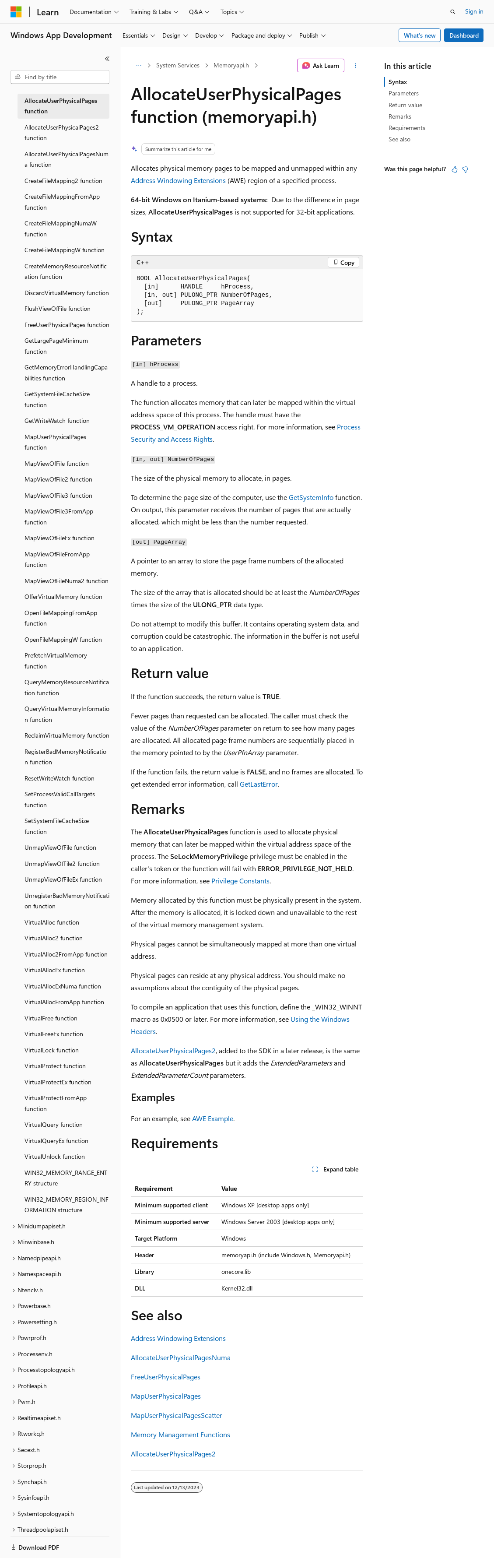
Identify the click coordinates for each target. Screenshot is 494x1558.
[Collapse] (107, 59)
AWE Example (212, 1118)
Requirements (407, 127)
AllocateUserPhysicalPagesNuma (181, 1357)
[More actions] (355, 66)
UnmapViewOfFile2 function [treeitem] (62, 863)
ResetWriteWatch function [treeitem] (60, 778)
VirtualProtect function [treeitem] (55, 1066)
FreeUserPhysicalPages (165, 1376)
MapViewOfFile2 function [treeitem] (58, 479)
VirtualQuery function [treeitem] (54, 1124)
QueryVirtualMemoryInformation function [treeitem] (67, 714)
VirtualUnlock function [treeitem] (55, 1156)
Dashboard (464, 35)
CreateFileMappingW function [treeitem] (65, 250)
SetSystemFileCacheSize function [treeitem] (57, 826)
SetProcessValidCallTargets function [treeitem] (60, 799)
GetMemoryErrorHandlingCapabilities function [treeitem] (66, 372)
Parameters (404, 93)
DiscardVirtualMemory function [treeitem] (67, 292)
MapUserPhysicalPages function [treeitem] (55, 442)
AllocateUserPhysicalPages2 (173, 1050)
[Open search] (453, 12)
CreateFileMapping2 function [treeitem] (63, 180)
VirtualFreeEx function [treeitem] (54, 1034)
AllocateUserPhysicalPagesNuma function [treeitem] (67, 159)
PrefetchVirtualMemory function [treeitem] (56, 660)
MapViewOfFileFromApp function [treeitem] (57, 559)
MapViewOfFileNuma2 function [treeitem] (67, 581)
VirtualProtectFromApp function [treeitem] (56, 1103)
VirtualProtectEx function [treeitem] (58, 1082)
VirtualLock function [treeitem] (52, 1050)
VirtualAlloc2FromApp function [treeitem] (66, 954)
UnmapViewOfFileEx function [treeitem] (63, 879)
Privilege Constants (240, 880)
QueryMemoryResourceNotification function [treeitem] (67, 687)
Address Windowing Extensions (178, 180)
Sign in (474, 11)
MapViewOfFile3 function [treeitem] (58, 495)
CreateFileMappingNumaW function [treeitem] (61, 228)
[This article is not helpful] (465, 169)
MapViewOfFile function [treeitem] (57, 463)
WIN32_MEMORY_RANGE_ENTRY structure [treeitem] (66, 1178)
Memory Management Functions (180, 1434)
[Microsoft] (16, 12)
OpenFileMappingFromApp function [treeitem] (61, 618)
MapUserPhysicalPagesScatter (176, 1415)
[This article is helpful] (454, 169)
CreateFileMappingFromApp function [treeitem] (62, 201)
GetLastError (259, 783)
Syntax (398, 81)
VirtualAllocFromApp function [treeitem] (64, 1002)
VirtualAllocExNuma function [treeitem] (63, 986)
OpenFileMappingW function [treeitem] (63, 639)
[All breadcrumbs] (138, 66)
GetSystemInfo (311, 497)
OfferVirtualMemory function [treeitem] (63, 596)
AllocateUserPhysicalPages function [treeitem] (61, 106)
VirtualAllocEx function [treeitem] (55, 970)
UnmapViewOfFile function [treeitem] (60, 847)
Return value (405, 105)
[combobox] (60, 77)
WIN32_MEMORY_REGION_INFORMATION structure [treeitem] (67, 1204)
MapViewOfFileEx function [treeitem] (60, 538)
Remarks (400, 116)
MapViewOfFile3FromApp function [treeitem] (59, 516)
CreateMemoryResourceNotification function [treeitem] (66, 271)
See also (399, 139)
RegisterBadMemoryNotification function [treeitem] (65, 757)
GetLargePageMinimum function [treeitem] (56, 345)
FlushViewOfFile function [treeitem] (58, 308)
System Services (178, 65)
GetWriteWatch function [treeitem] (57, 420)
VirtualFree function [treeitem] (51, 1018)
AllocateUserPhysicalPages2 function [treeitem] (62, 132)
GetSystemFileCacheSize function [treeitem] (57, 399)
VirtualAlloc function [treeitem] (52, 922)
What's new (420, 35)
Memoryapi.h (231, 65)
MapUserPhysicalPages (166, 1395)
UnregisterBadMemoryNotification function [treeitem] (67, 901)
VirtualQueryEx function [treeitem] (56, 1140)
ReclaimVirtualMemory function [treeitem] (67, 735)
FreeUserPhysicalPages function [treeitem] (67, 324)
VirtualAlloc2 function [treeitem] (54, 938)
